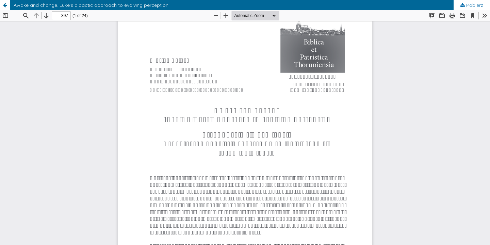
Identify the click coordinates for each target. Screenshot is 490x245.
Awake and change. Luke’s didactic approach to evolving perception (91, 5)
